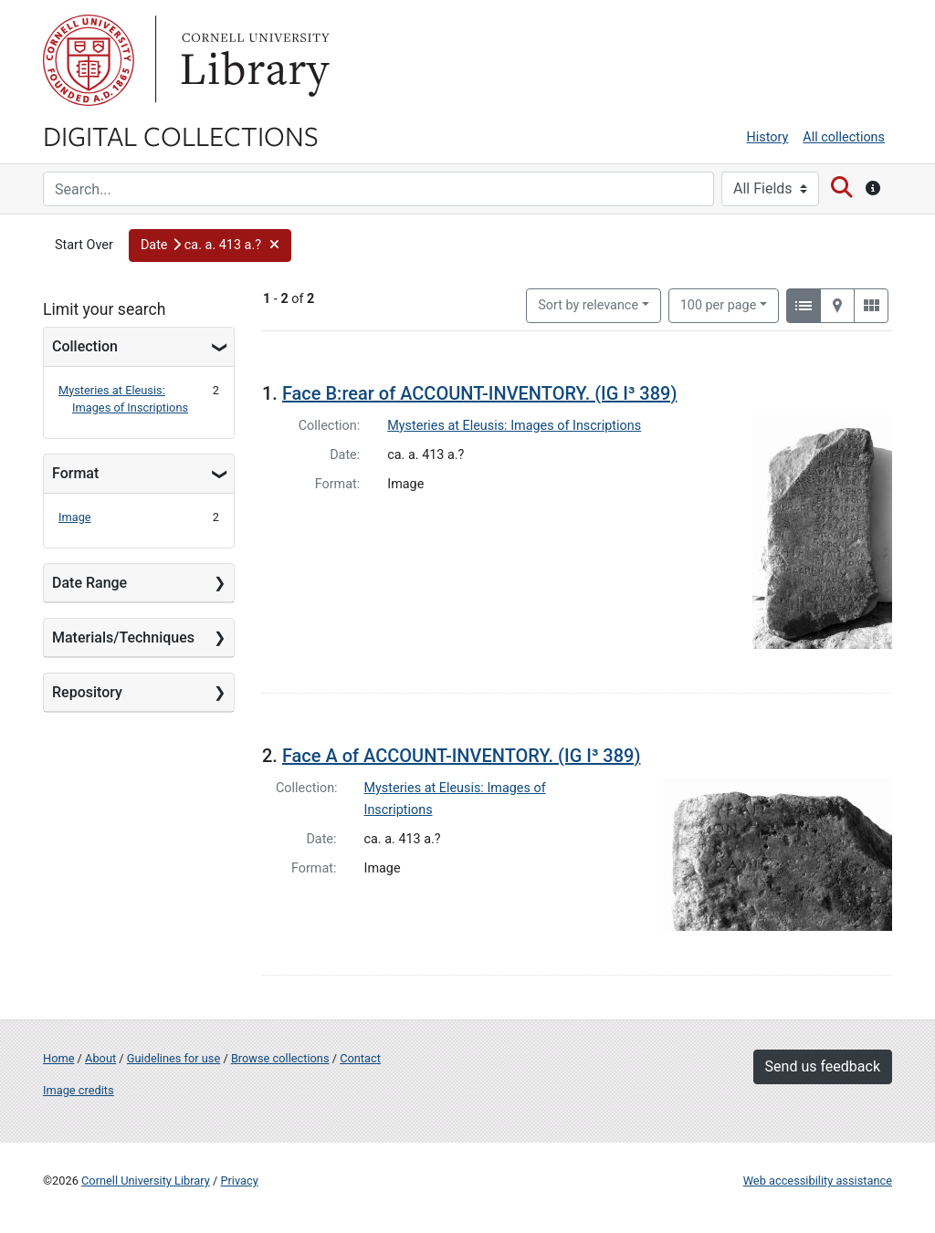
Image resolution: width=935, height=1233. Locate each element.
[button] (210, 245)
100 (718, 304)
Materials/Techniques (123, 637)
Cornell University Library (145, 1180)
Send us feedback (822, 1066)
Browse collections (280, 1058)
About (100, 1058)
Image (74, 517)
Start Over (84, 245)
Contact (360, 1058)
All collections (844, 137)
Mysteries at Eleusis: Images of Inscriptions (514, 426)
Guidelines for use (173, 1058)
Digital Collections (181, 135)
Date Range (89, 582)
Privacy (238, 1180)
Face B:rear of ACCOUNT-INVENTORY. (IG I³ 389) (480, 393)
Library (253, 60)
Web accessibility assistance (817, 1180)
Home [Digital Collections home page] (58, 1058)
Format (75, 473)
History (768, 137)
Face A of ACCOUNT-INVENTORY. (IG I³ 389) (461, 756)
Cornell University (88, 60)
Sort (588, 305)
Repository (87, 692)
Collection (85, 346)
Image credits (78, 1090)
